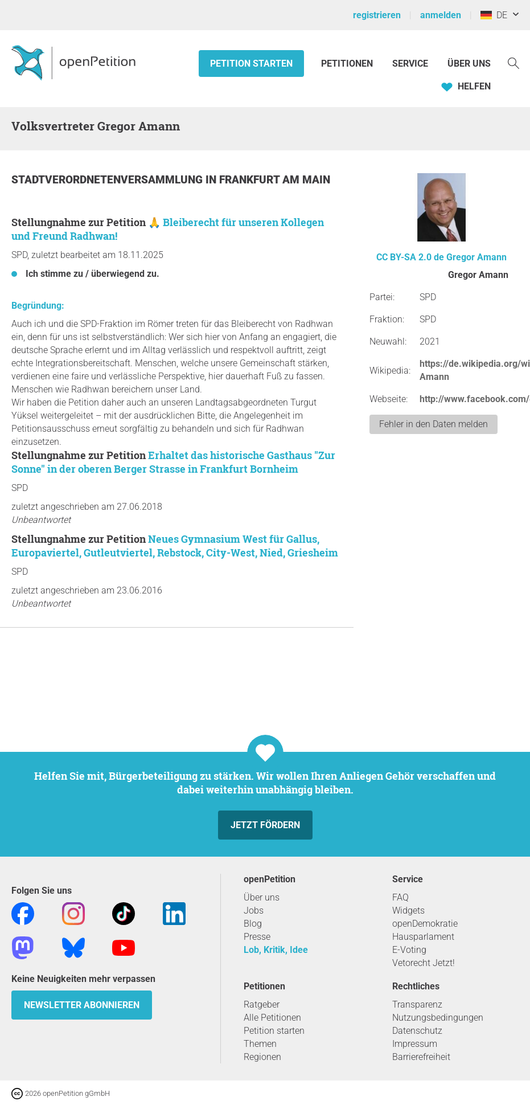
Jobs (254, 910)
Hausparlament (423, 936)
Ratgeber (262, 1004)
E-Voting (409, 949)
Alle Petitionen (272, 1017)
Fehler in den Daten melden (433, 424)
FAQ (400, 897)
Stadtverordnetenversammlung (108, 179)
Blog (253, 923)
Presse (257, 936)
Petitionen (348, 63)
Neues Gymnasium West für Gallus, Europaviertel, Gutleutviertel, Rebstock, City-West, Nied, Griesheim (174, 545)
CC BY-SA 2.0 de (410, 257)
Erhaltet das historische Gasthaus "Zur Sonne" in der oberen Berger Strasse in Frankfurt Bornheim (173, 462)
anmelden (440, 15)
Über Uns (469, 63)
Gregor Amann (476, 257)
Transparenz (417, 1004)
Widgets (408, 910)
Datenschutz (417, 1030)
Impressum (414, 1043)
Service (410, 63)
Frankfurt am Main (274, 179)
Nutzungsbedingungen (437, 1017)
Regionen (262, 1056)
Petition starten (251, 63)
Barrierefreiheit (421, 1056)
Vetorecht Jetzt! (423, 962)
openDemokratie (425, 923)
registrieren (377, 15)
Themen (260, 1043)
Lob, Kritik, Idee (276, 949)
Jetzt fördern (265, 825)
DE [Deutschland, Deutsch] (493, 15)
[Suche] (513, 62)
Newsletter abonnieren (81, 1005)
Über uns (262, 897)
